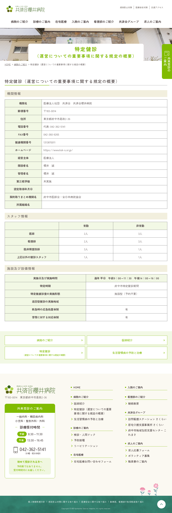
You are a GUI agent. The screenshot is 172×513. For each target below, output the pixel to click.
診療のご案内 (41, 21)
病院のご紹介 (19, 21)
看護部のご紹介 (104, 21)
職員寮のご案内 (137, 461)
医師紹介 (127, 340)
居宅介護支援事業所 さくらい (146, 425)
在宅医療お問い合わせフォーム (93, 461)
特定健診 (45, 353)
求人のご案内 (152, 21)
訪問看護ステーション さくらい (147, 419)
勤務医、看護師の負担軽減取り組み (127, 501)
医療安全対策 (142, 7)
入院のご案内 (80, 21)
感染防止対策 (126, 7)
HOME (8, 64)
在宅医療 (61, 21)
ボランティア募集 (139, 456)
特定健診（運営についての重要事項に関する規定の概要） (93, 411)
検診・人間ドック (84, 435)
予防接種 (79, 440)
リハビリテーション (86, 446)
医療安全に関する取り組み (94, 501)
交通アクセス (157, 7)
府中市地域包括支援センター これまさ (147, 432)
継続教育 (133, 403)
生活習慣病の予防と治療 (127, 353)
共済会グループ (129, 21)
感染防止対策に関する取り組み (63, 501)
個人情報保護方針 (36, 501)
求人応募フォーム (139, 450)
